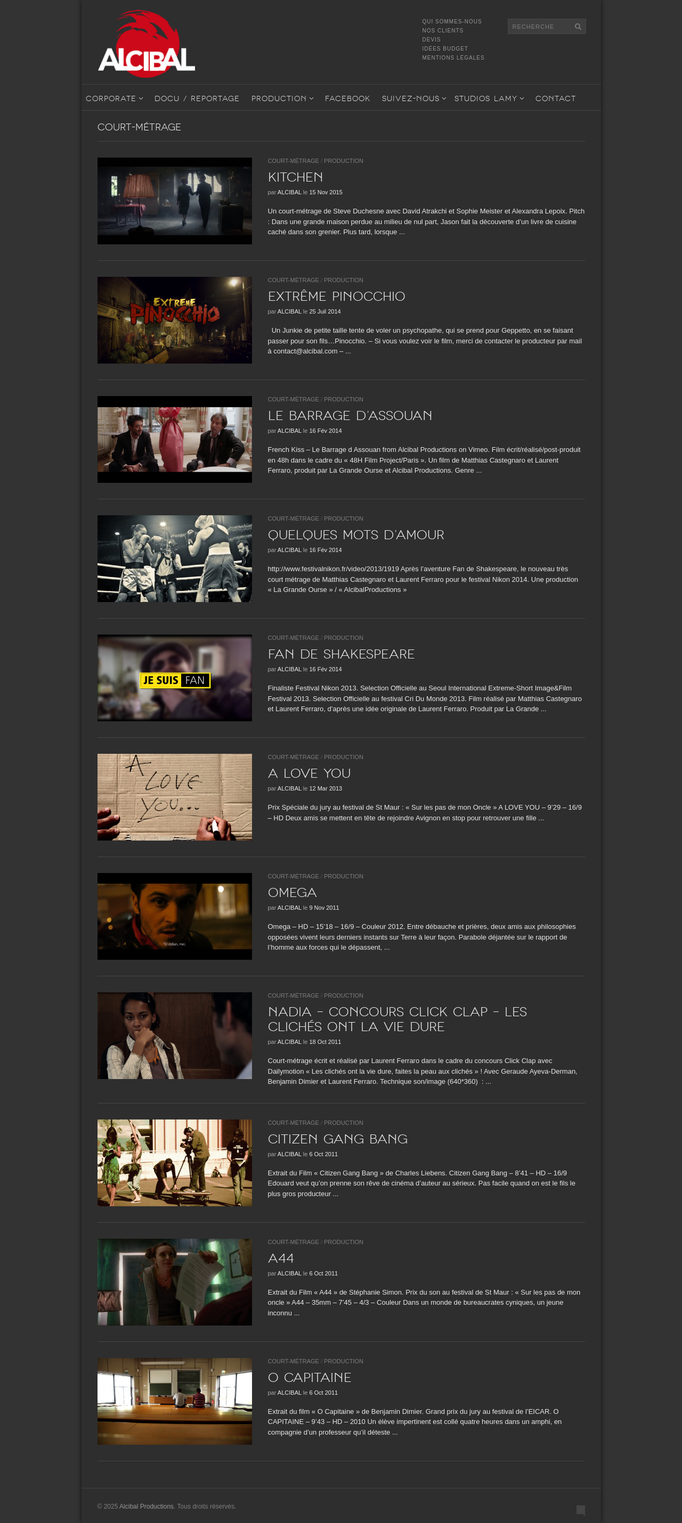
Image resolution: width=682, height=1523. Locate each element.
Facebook (347, 98)
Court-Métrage (293, 161)
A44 (281, 1258)
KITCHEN (295, 177)
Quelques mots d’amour (356, 535)
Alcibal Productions (146, 1506)
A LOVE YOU (309, 773)
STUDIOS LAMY (485, 98)
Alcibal (290, 192)
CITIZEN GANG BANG (338, 1139)
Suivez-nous (411, 98)
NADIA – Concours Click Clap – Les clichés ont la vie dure (397, 1019)
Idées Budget (445, 49)
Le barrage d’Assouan (350, 415)
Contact (555, 98)
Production (279, 98)
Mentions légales (454, 58)
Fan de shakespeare (341, 654)
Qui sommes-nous (452, 21)
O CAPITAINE (310, 1377)
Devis (432, 40)
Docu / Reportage (197, 98)
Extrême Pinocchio (336, 296)
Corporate (111, 98)
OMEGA (292, 892)
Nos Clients (443, 31)
